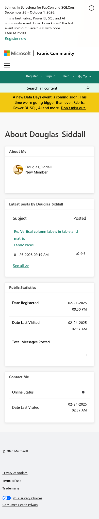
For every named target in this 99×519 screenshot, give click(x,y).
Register (32, 76)
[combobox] (58, 88)
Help (66, 76)
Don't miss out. (73, 107)
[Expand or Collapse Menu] (7, 65)
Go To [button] (82, 76)
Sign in (50, 76)
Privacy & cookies (15, 473)
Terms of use (11, 480)
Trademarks (10, 488)
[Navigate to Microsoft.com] (17, 53)
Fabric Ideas (23, 244)
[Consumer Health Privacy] (49, 504)
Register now (15, 38)
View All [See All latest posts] (21, 265)
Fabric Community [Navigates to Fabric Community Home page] (55, 53)
